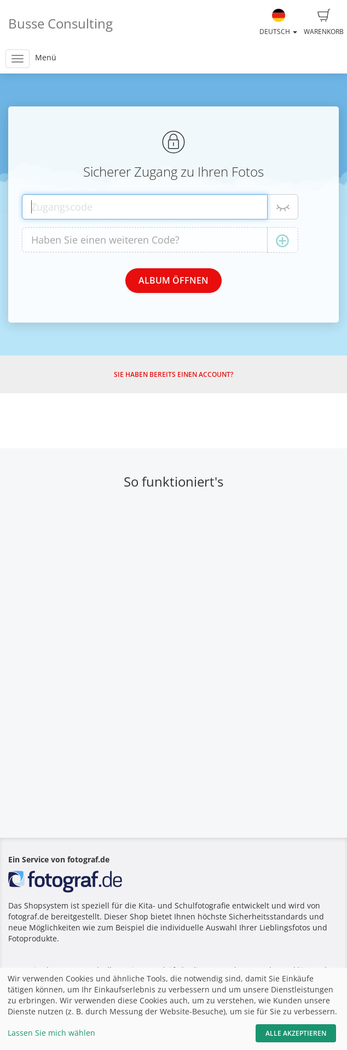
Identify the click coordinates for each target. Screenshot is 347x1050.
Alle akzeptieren (295, 1033)
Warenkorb (324, 22)
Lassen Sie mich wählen (51, 1033)
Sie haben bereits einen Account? (173, 374)
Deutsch (278, 22)
